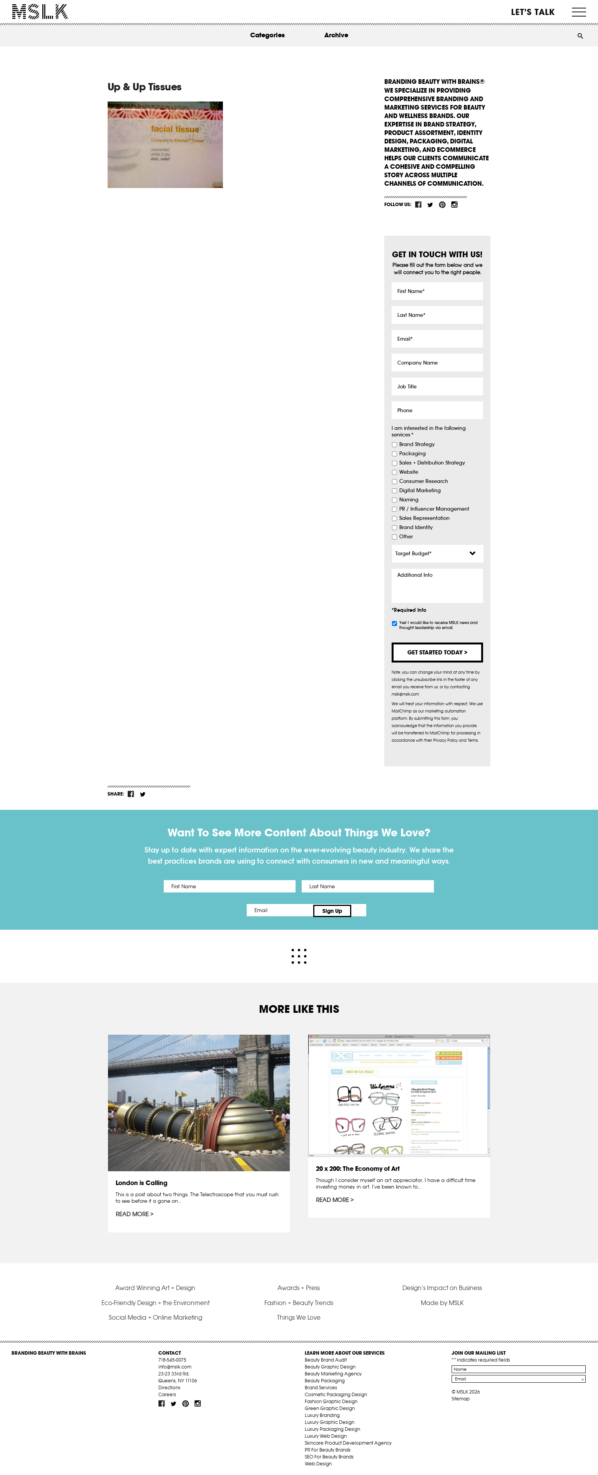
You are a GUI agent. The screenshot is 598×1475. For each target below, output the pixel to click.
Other (406, 537)
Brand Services (321, 1385)
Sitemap (461, 1397)
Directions (169, 1385)
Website (408, 472)
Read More (132, 1213)
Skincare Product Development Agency (348, 1441)
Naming (409, 500)
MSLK (40, 12)
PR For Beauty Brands (327, 1448)
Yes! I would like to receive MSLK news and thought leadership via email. (438, 625)
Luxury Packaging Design (332, 1427)
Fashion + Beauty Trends (298, 1301)
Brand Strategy (417, 444)
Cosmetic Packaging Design (336, 1392)
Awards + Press (298, 1286)
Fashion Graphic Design (331, 1399)
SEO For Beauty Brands (329, 1455)
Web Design (318, 1462)
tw (430, 204)
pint (442, 204)
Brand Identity (416, 527)
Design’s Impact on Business (442, 1286)
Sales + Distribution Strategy (432, 463)
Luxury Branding (322, 1413)
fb (418, 204)
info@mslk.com (174, 1365)
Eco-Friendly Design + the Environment (155, 1301)
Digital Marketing (420, 491)
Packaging (412, 454)
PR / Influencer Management (434, 509)
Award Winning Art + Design (155, 1286)
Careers (167, 1392)
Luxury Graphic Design (329, 1420)
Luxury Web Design (326, 1434)
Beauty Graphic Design (330, 1365)
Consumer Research (423, 481)
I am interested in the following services (429, 431)
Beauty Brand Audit (326, 1358)
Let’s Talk (533, 12)
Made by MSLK (442, 1301)
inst (454, 204)
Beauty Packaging (325, 1379)
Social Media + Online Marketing (155, 1315)
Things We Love (299, 1315)
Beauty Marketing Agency (333, 1372)
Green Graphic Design (330, 1406)
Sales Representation (424, 518)
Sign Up (363, 910)
